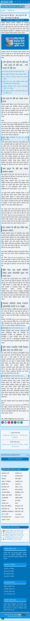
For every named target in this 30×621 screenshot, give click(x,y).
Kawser (19, 616)
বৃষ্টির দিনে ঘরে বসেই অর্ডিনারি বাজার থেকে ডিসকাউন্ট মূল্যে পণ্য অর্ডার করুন (15, 83)
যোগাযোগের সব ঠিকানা (9, 576)
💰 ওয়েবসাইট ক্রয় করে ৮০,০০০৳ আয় (13, 533)
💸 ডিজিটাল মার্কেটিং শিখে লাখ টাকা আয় (13, 535)
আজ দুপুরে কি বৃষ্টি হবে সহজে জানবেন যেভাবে (15, 74)
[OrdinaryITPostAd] (15, 6)
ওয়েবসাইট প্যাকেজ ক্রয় (9, 589)
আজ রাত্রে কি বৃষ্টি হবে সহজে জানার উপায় (13, 72)
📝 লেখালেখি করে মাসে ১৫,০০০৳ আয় (13, 537)
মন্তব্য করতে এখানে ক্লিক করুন (15, 459)
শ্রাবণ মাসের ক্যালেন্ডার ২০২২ (16, 376)
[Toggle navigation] (28, 2)
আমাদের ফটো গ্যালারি (9, 571)
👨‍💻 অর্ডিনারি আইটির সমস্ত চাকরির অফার (13, 531)
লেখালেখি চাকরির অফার (9, 591)
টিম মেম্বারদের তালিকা (9, 574)
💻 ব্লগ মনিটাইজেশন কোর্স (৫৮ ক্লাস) (12, 539)
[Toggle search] (26, 1)
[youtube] (20, 2)
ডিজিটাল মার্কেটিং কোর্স (9, 586)
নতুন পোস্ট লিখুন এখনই (9, 594)
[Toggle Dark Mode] (23, 1)
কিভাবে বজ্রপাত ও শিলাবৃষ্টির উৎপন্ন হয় (15, 20)
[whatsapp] (18, 2)
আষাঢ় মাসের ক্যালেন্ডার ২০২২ (16, 328)
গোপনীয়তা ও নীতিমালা (9, 569)
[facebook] (15, 2)
